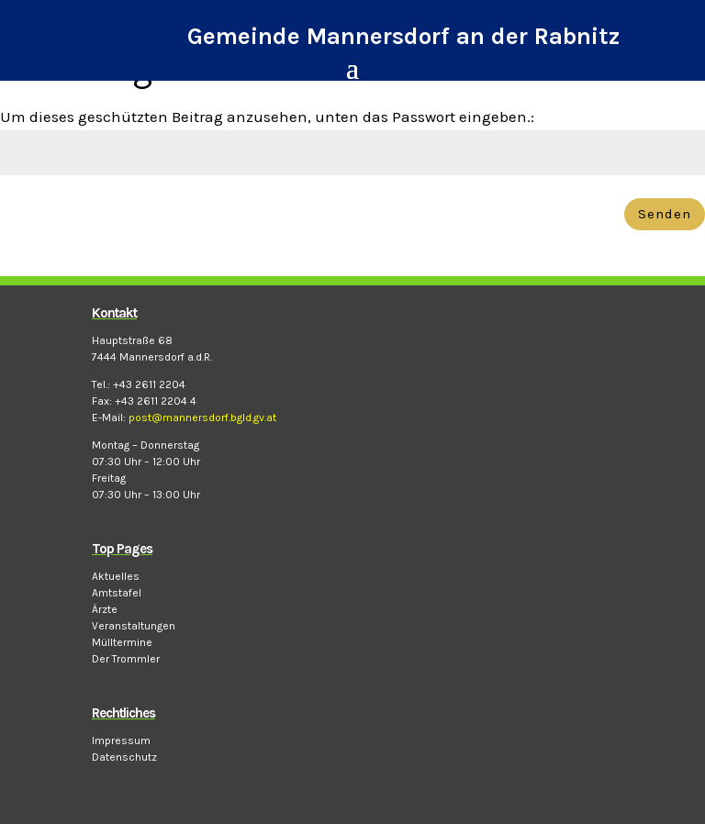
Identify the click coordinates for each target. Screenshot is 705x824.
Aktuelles (116, 576)
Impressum (121, 740)
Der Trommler (126, 658)
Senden (664, 214)
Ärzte (105, 609)
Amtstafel (116, 592)
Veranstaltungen (133, 625)
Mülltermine (122, 642)
